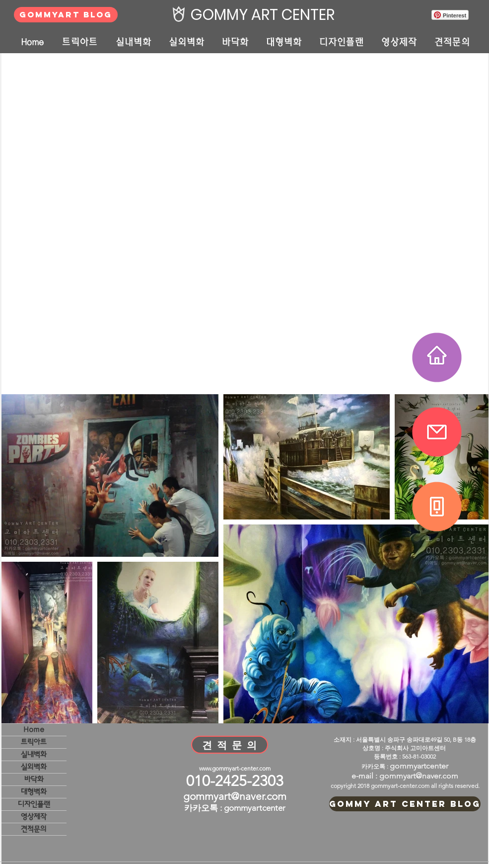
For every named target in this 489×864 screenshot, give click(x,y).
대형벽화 (34, 791)
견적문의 (34, 829)
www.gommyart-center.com (235, 768)
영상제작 (34, 816)
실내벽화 (34, 754)
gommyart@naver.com (234, 796)
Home (33, 729)
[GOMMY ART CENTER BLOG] (405, 803)
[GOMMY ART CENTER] (260, 14)
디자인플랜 (34, 804)
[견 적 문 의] (229, 745)
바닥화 (34, 779)
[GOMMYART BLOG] (66, 14)
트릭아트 (34, 742)
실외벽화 (34, 767)
